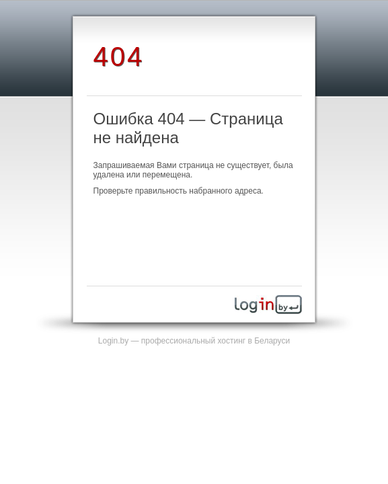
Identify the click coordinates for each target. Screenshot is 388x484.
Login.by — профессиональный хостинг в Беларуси (194, 341)
